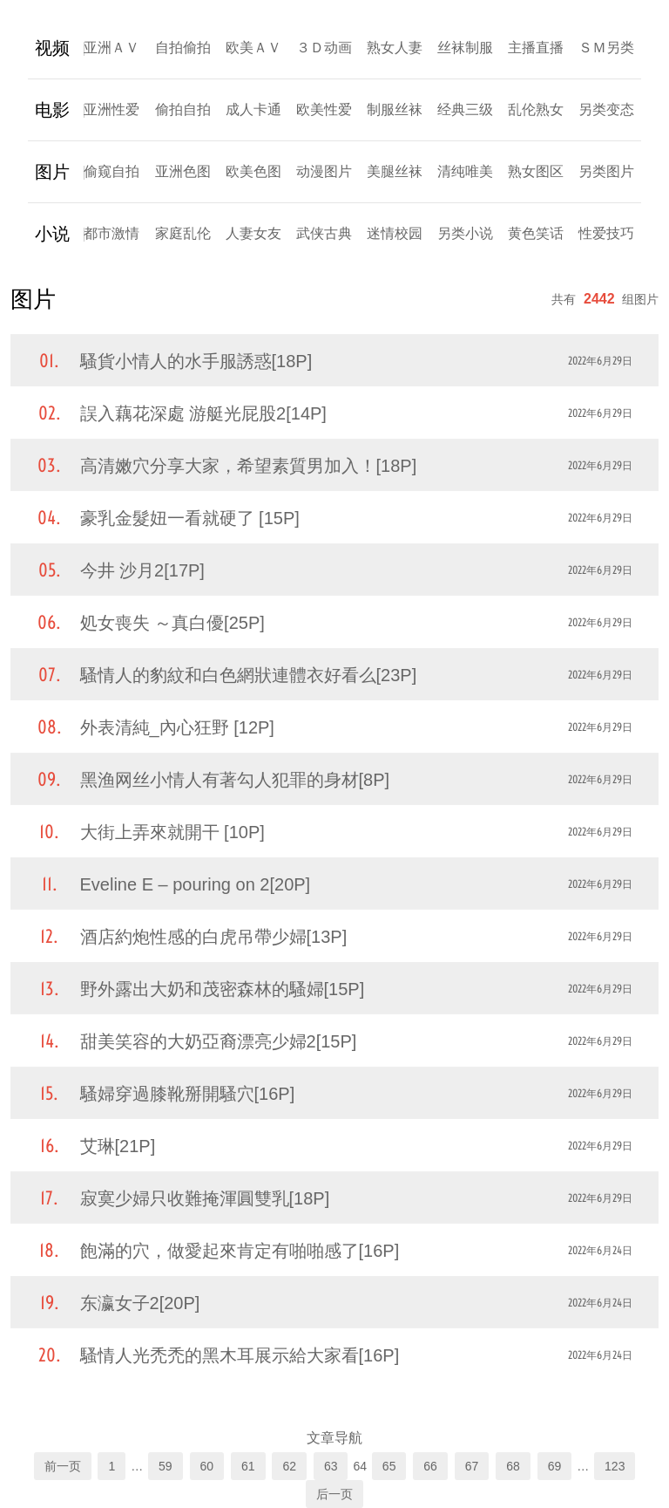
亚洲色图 (183, 171)
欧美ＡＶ (253, 47)
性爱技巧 (606, 233)
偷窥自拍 (111, 171)
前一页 (62, 1466)
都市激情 (111, 233)
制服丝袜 (394, 109)
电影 (52, 109)
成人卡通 (253, 109)
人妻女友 (253, 233)
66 (430, 1466)
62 (289, 1466)
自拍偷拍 (183, 47)
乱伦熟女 (536, 109)
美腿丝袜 (394, 171)
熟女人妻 (394, 47)
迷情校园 (394, 233)
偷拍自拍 (183, 109)
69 (555, 1466)
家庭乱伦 (183, 233)
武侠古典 (324, 233)
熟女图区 (536, 171)
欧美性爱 (324, 109)
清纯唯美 (465, 171)
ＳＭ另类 (606, 47)
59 (165, 1466)
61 (248, 1466)
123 (615, 1466)
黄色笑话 (536, 233)
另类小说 (465, 233)
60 (207, 1466)
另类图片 (606, 171)
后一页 (334, 1494)
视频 (52, 48)
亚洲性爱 (111, 109)
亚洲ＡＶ (111, 47)
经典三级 (465, 109)
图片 (52, 171)
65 (389, 1466)
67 (472, 1466)
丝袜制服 (465, 47)
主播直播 (536, 47)
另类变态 (606, 109)
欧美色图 (253, 171)
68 (513, 1466)
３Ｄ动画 (324, 47)
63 (331, 1466)
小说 (52, 233)
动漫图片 (324, 171)
